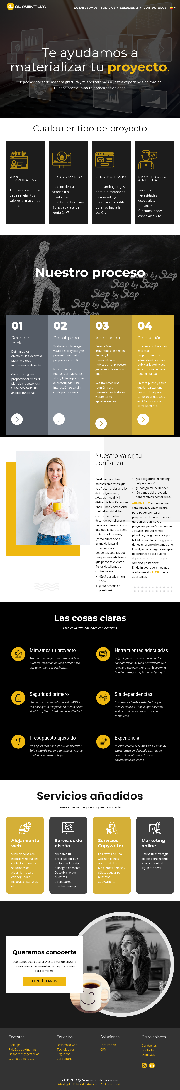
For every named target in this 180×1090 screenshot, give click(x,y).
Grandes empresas (21, 1059)
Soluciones (129, 8)
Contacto (148, 1050)
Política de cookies (112, 1084)
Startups (14, 1045)
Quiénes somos (85, 8)
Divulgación (149, 1055)
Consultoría (64, 1059)
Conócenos (149, 1046)
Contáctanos (154, 8)
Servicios (108, 8)
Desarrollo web (67, 1045)
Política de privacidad (85, 1084)
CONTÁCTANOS (44, 981)
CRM (103, 1049)
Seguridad (63, 1054)
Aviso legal (63, 1084)
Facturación (108, 1045)
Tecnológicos (66, 1049)
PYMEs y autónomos (22, 1049)
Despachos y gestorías (24, 1054)
